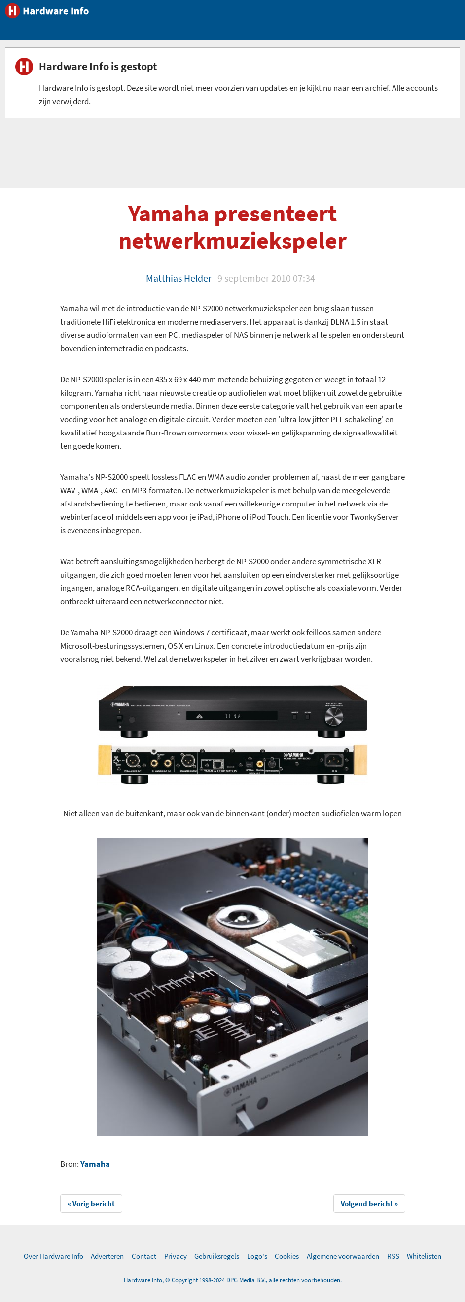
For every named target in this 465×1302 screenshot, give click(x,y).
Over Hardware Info (53, 1256)
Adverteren (107, 1256)
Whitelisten (424, 1256)
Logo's (257, 1256)
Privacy (175, 1256)
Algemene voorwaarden (343, 1256)
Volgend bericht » (369, 1203)
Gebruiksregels (216, 1256)
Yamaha (95, 1163)
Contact (144, 1256)
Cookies (287, 1256)
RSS (393, 1256)
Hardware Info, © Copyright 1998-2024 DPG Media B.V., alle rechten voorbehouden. (233, 1280)
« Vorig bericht (91, 1203)
